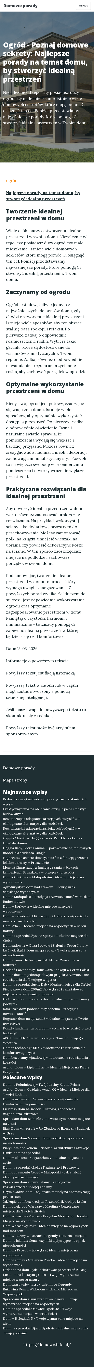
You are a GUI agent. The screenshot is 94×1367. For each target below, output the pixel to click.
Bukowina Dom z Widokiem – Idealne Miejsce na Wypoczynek (40, 1291)
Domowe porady (20, 5)
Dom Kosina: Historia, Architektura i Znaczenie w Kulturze (41, 962)
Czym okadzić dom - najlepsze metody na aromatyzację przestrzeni (47, 1194)
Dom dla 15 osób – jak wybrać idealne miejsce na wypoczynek (40, 1252)
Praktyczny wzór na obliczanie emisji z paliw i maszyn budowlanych (44, 811)
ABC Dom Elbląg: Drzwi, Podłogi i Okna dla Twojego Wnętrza (43, 1040)
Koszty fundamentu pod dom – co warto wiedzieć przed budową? (47, 1030)
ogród (11, 180)
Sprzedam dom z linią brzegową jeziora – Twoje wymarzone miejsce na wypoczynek (40, 1301)
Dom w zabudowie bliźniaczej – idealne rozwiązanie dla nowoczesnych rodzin (45, 918)
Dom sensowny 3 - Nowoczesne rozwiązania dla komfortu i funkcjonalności (40, 1101)
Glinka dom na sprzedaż (21, 1153)
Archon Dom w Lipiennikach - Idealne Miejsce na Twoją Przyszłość (46, 1069)
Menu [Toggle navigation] (83, 5)
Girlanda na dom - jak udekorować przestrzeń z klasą (44, 1270)
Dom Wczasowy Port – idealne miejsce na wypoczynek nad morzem (45, 1228)
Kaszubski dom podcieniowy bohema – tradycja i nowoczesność (40, 1011)
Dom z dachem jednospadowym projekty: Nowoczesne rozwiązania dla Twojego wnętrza (46, 977)
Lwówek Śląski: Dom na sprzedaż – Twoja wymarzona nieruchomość (44, 952)
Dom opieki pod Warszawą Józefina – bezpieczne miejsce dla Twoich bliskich (41, 1208)
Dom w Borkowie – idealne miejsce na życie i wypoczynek (37, 908)
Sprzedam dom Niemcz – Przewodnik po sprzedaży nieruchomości (43, 1140)
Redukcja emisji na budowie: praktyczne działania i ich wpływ (44, 801)
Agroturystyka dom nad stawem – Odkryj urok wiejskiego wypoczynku (39, 889)
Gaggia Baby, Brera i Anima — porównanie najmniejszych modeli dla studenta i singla (47, 850)
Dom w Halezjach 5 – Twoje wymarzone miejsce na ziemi (43, 1320)
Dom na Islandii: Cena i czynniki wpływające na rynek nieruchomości (44, 1242)
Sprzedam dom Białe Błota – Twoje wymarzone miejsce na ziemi (46, 1121)
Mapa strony (15, 780)
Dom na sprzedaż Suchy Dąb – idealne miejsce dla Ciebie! (47, 984)
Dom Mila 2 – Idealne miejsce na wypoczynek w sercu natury (44, 928)
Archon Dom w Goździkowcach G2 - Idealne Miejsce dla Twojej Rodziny (46, 1091)
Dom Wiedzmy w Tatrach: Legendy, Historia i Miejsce (44, 1236)
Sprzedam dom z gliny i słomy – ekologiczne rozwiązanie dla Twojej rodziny (37, 1184)
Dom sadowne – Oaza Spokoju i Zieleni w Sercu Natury (45, 945)
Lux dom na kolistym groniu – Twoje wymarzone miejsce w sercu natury (41, 1277)
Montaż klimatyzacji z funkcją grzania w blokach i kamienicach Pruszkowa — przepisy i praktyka (41, 869)
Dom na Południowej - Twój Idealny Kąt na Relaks (41, 1084)
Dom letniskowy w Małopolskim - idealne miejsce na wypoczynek (43, 879)
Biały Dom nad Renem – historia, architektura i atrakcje (46, 1148)
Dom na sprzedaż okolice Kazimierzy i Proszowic (41, 1167)
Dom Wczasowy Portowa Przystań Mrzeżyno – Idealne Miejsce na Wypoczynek (46, 1218)
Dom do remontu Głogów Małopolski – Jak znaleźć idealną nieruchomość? (42, 1174)
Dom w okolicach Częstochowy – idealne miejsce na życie (43, 1160)
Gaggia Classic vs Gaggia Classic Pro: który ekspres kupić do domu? (42, 840)
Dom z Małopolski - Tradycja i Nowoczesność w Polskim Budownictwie (47, 899)
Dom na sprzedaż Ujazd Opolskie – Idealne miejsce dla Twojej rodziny (45, 1330)
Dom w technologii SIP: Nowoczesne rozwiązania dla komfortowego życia (44, 1050)
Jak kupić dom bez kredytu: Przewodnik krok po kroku (44, 1201)
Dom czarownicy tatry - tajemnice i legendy (37, 1284)
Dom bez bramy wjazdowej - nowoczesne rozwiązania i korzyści (46, 1059)
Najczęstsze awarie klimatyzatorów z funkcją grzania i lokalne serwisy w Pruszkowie (45, 860)
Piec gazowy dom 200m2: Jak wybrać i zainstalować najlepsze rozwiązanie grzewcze (43, 991)
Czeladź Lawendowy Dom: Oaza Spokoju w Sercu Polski (46, 970)
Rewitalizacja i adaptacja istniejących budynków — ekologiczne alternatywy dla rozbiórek (42, 821)
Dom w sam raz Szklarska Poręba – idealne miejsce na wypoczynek (45, 1262)
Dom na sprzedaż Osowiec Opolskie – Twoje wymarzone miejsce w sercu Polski (37, 1311)
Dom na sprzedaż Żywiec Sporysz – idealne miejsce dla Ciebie (45, 938)
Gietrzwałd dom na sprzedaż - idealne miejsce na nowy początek (46, 1001)
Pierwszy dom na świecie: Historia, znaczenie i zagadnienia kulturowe (39, 1111)
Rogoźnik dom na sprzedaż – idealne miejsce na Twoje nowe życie (45, 1020)
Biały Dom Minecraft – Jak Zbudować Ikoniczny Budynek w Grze (46, 1130)
